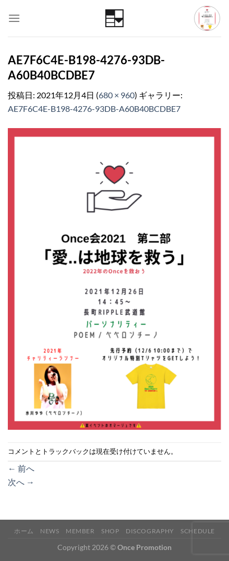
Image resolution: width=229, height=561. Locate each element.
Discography (150, 531)
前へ (21, 468)
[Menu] (14, 18)
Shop (110, 531)
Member (80, 531)
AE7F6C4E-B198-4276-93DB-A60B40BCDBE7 (94, 108)
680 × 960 (117, 95)
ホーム (24, 531)
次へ (21, 482)
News (49, 531)
